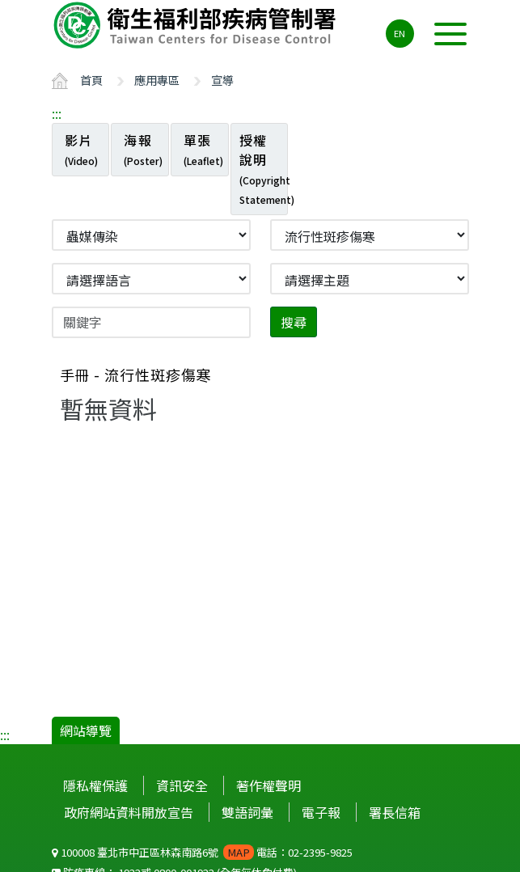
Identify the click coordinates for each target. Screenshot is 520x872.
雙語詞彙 (247, 812)
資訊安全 (182, 785)
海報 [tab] (143, 148)
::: (56, 113)
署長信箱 (395, 812)
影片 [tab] (81, 148)
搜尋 (294, 322)
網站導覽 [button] (86, 730)
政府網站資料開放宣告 (128, 812)
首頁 (91, 79)
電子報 (321, 812)
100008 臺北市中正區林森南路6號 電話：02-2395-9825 (202, 852)
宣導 (222, 79)
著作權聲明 (268, 785)
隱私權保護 (95, 785)
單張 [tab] (203, 148)
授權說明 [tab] (264, 168)
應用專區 (157, 79)
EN (399, 33)
